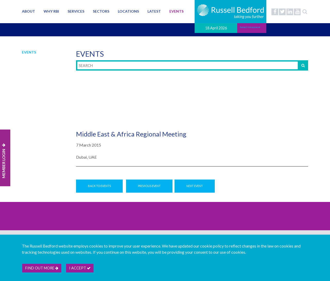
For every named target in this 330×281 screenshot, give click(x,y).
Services (76, 11)
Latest (154, 11)
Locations (128, 11)
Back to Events (99, 186)
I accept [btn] (79, 268)
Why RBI (51, 11)
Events (176, 11)
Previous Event (149, 186)
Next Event (194, 186)
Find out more (41, 268)
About (28, 11)
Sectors (101, 11)
